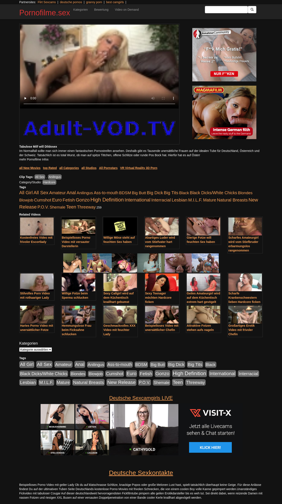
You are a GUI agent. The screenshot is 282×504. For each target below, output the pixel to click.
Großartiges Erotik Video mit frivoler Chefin (241, 330)
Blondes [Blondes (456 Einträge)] (245, 193)
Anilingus (55, 177)
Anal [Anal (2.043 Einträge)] (71, 192)
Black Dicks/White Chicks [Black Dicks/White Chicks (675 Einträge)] (213, 192)
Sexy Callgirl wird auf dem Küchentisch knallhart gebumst (118, 298)
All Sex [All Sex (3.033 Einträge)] (41, 192)
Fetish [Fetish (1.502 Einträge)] (69, 199)
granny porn (94, 2)
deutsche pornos (71, 2)
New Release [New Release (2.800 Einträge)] (121, 382)
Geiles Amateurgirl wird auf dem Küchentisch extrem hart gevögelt (203, 298)
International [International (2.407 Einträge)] (137, 200)
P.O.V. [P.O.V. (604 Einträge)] (43, 207)
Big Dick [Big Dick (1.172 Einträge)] (155, 192)
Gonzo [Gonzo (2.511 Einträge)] (83, 200)
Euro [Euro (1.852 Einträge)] (57, 200)
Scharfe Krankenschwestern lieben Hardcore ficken (244, 298)
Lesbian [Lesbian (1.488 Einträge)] (179, 199)
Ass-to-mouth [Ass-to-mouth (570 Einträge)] (106, 193)
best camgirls (115, 2)
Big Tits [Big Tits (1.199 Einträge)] (171, 192)
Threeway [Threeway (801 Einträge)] (86, 207)
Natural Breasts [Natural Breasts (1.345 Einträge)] (232, 199)
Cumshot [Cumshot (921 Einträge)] (42, 200)
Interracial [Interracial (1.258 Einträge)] (161, 199)
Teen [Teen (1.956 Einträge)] (71, 207)
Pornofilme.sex (44, 12)
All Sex (40, 177)
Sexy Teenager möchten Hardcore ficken (158, 298)
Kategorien (80, 9)
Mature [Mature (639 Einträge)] (209, 200)
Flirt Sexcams (47, 2)
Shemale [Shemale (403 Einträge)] (57, 207)
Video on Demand (127, 9)
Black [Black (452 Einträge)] (184, 193)
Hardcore (49, 182)
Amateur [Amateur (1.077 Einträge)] (57, 192)
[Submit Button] (252, 9)
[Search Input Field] (226, 9)
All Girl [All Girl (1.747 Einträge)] (26, 192)
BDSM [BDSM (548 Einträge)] (125, 193)
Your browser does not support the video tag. (99, 67)
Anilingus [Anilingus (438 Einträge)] (85, 193)
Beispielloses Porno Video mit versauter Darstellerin (76, 242)
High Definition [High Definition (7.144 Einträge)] (107, 200)
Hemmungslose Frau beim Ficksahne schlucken (76, 330)
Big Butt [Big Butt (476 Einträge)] (139, 193)
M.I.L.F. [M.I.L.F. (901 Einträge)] (195, 200)
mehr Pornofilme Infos (33, 159)
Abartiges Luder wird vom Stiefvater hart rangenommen (160, 242)
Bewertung (101, 9)
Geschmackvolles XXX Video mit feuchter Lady (119, 330)
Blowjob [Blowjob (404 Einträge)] (26, 200)
